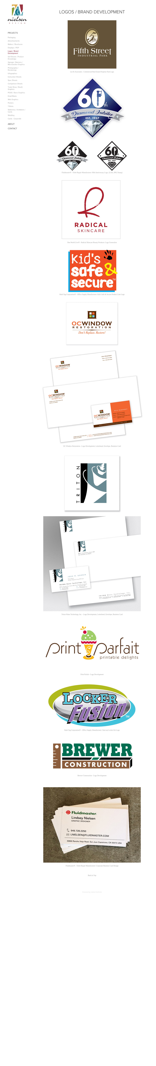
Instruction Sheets (14, 77)
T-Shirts (10, 106)
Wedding (11, 115)
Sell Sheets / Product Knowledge (16, 57)
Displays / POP (13, 47)
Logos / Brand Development (13, 52)
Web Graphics (13, 99)
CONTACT (12, 128)
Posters (11, 103)
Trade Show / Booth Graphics (15, 88)
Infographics (12, 73)
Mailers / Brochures (15, 44)
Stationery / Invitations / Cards (16, 110)
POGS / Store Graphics (16, 92)
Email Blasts (12, 96)
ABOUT (11, 124)
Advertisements (14, 41)
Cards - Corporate (14, 118)
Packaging (11, 37)
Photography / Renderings (13, 69)
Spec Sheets (12, 80)
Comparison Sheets (15, 83)
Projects (13, 32)
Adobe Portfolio (96, 892)
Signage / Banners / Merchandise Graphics (16, 63)
